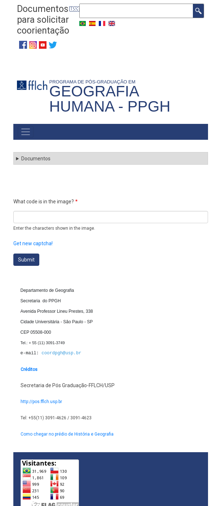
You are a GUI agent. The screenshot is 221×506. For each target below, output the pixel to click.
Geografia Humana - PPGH (110, 99)
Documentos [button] (35, 158)
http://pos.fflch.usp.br (41, 401)
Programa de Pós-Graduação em (93, 82)
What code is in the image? (43, 201)
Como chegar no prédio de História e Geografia (67, 434)
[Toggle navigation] (26, 132)
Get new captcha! (33, 243)
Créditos (29, 369)
